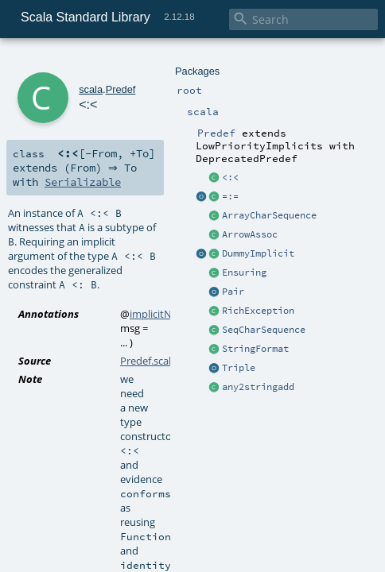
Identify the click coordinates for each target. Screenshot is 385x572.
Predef (121, 89)
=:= (230, 196)
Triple (238, 367)
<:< (230, 177)
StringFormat (255, 348)
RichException (258, 310)
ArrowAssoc (250, 234)
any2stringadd (258, 386)
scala (91, 89)
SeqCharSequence (263, 329)
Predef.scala (148, 361)
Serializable (83, 182)
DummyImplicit (258, 253)
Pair (233, 291)
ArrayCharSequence (269, 215)
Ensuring (244, 272)
